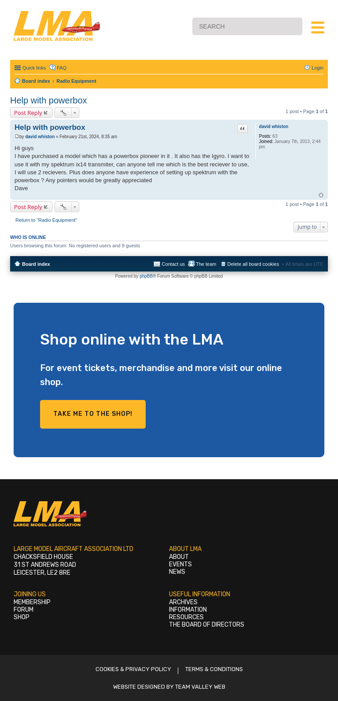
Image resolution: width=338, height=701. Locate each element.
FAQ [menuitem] (61, 67)
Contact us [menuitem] (173, 264)
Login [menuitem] (317, 67)
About (179, 557)
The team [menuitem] (206, 264)
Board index (36, 264)
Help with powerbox (48, 100)
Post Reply (28, 113)
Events (180, 564)
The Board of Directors (206, 624)
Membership (32, 602)
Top (321, 195)
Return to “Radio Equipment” (46, 220)
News (177, 572)
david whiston (274, 126)
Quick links (34, 67)
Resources (186, 617)
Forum (23, 609)
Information (188, 609)
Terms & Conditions (214, 669)
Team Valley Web (200, 686)
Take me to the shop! (92, 414)
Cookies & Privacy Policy (133, 669)
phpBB (146, 276)
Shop (21, 617)
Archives (183, 602)
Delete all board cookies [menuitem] (253, 264)
